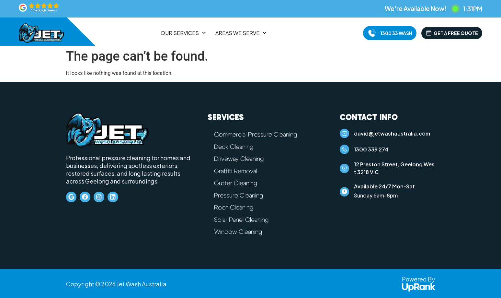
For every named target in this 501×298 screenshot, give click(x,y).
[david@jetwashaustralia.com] (345, 134)
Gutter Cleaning (237, 182)
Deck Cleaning (235, 146)
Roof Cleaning (235, 206)
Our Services (183, 33)
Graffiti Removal (237, 170)
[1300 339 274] (345, 153)
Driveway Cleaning (241, 158)
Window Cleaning (239, 230)
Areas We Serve (240, 33)
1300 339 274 (373, 152)
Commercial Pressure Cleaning (258, 134)
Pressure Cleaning (240, 194)
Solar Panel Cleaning (243, 218)
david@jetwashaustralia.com (394, 134)
